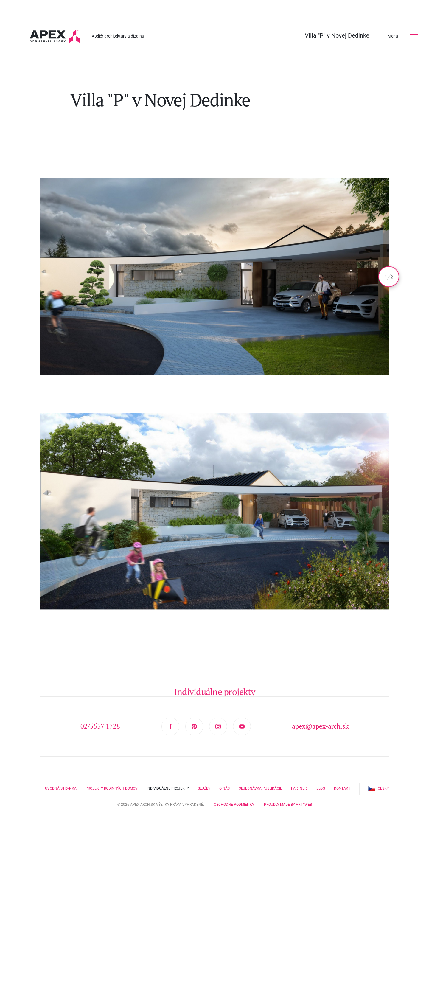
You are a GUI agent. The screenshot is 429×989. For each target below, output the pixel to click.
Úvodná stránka (61, 788)
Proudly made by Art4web (288, 804)
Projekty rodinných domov (112, 788)
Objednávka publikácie (260, 788)
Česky (378, 788)
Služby (204, 788)
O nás (224, 788)
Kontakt (342, 788)
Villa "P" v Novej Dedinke (337, 35)
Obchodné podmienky (234, 804)
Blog (320, 788)
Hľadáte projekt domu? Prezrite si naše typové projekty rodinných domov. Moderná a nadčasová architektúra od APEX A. (55, 36)
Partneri (299, 788)
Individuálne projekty (168, 788)
